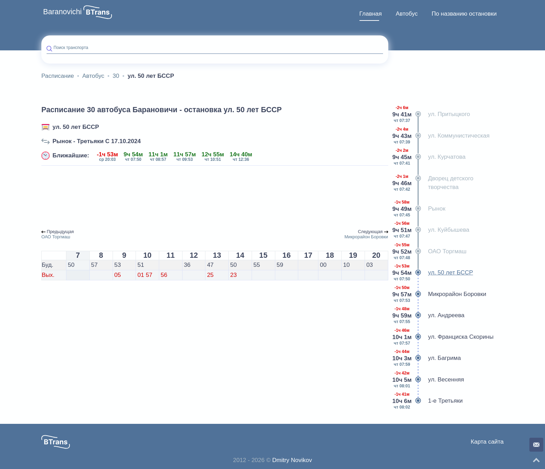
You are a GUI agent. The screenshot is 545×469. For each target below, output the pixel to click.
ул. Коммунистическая (441, 136)
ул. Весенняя (428, 380)
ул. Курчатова (429, 157)
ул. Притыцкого (431, 114)
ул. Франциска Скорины (443, 337)
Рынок (419, 209)
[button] (97, 12)
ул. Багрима (427, 358)
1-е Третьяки (428, 401)
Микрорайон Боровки (439, 294)
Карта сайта (487, 441)
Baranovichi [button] (62, 12)
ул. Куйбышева (431, 230)
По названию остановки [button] (464, 13)
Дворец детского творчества (433, 182)
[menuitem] (370, 14)
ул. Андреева (429, 315)
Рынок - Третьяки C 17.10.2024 (96, 141)
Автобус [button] (406, 13)
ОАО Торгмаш (430, 251)
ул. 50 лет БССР (75, 127)
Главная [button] (370, 13)
